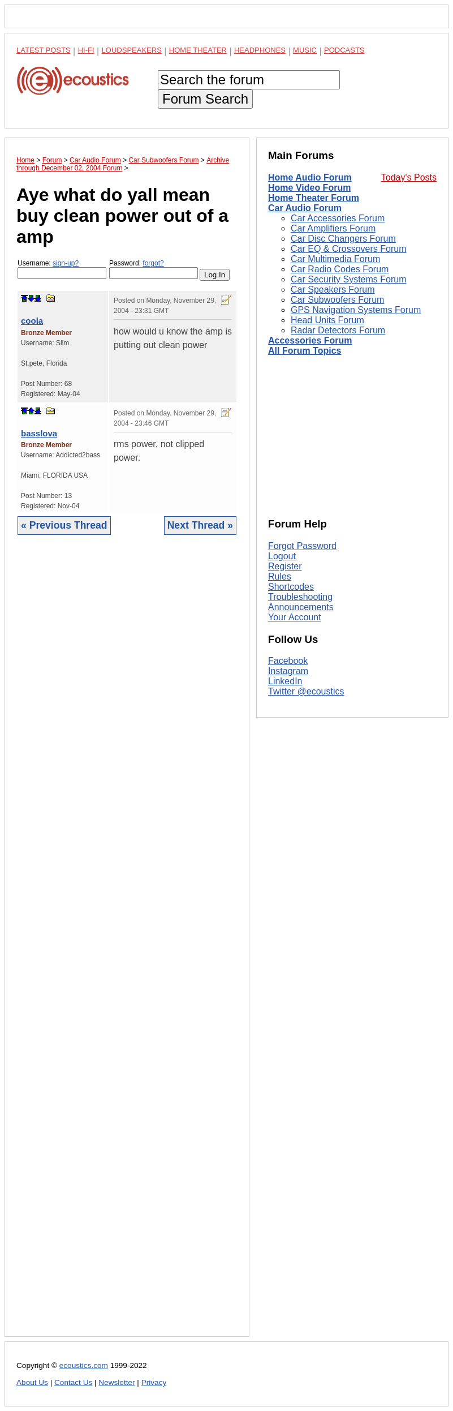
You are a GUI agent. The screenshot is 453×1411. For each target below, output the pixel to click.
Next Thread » (200, 525)
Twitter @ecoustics (306, 691)
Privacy (154, 1382)
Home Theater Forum (313, 198)
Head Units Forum (327, 320)
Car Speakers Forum (333, 289)
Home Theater (198, 50)
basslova (39, 433)
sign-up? (66, 263)
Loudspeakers (132, 50)
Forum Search (205, 98)
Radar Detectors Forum (338, 330)
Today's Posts (409, 177)
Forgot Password (302, 546)
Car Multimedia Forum (335, 259)
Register (285, 566)
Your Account (294, 617)
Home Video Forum (309, 187)
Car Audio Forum (305, 208)
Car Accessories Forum (338, 218)
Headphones (260, 50)
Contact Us (73, 1382)
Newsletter (116, 1382)
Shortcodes (291, 586)
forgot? (153, 263)
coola (32, 320)
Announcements (301, 607)
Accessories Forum (310, 340)
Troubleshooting (300, 597)
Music (305, 50)
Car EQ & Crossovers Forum (348, 249)
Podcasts (344, 50)
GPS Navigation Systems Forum (356, 310)
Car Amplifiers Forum (333, 228)
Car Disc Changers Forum (343, 238)
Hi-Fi (86, 50)
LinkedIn (285, 681)
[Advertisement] (127, 944)
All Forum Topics (304, 350)
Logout (282, 556)
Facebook (288, 661)
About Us (32, 1382)
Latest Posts (43, 50)
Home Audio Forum (310, 177)
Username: (62, 269)
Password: (153, 269)
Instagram (288, 671)
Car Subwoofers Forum (337, 299)
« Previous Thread (64, 525)
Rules (279, 576)
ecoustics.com (83, 1365)
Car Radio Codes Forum (340, 269)
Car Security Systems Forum (348, 279)
